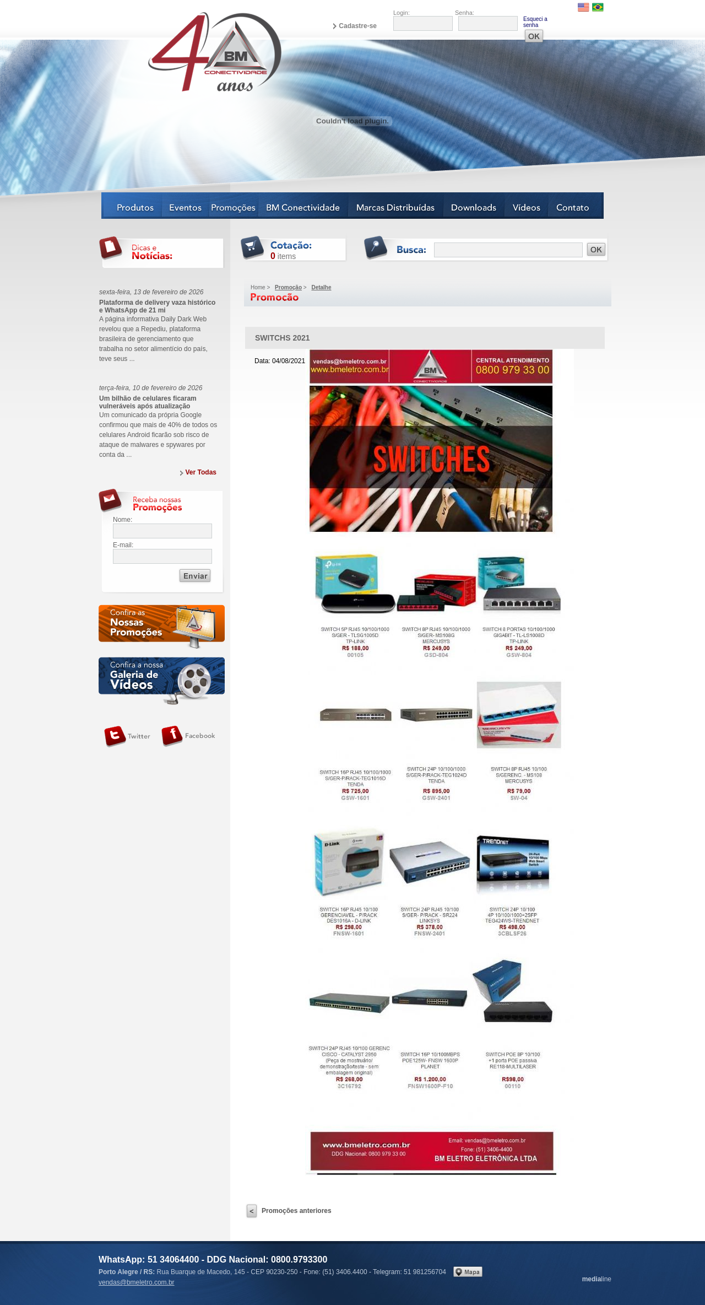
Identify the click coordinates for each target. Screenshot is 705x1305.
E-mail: (123, 545)
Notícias (234, 205)
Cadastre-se (358, 26)
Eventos (186, 205)
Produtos (131, 205)
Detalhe (321, 287)
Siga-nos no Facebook (188, 737)
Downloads (474, 205)
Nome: (122, 520)
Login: (401, 12)
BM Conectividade (304, 205)
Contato (576, 205)
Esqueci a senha (535, 22)
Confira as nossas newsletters (162, 629)
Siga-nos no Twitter (127, 737)
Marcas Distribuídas (396, 205)
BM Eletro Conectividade (189, 51)
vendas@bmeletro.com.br (137, 1282)
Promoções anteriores (297, 1211)
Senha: (464, 12)
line (596, 1279)
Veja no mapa (468, 1272)
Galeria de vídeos (162, 681)
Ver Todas (201, 472)
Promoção (288, 287)
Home (258, 287)
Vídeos (527, 205)
